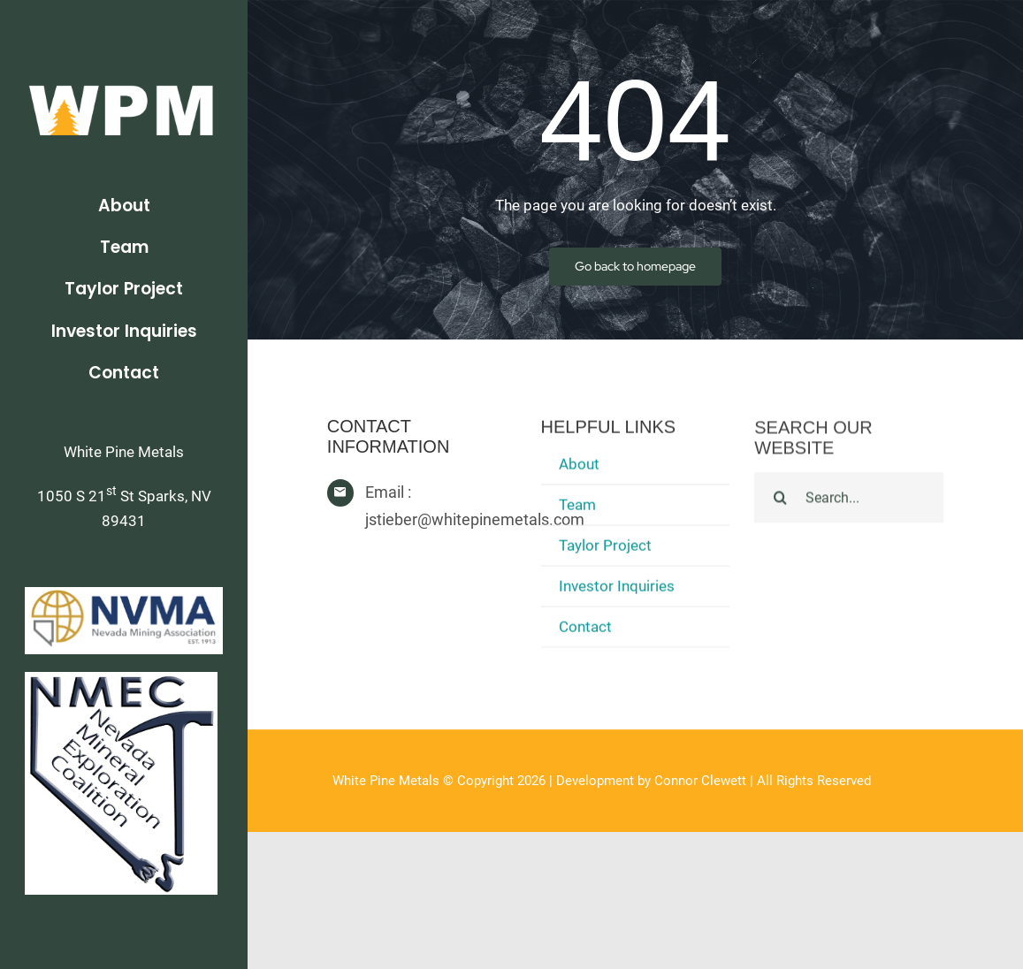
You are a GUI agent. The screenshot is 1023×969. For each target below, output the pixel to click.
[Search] (779, 499)
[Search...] (848, 499)
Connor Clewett (700, 781)
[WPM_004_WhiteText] (124, 81)
